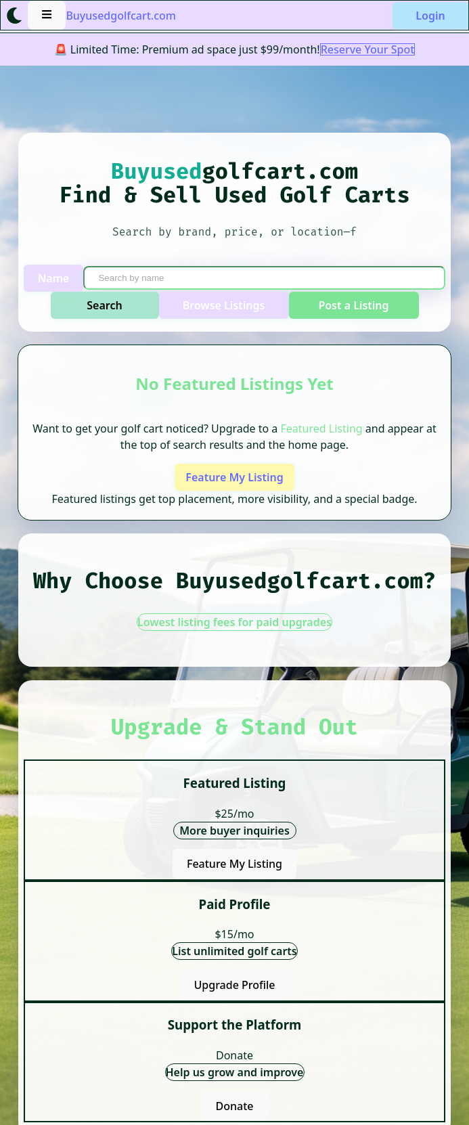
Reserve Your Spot (368, 49)
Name (54, 278)
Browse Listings (224, 305)
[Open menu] (47, 15)
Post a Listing (353, 305)
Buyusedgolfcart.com (121, 15)
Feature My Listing (234, 477)
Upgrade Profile (234, 984)
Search (104, 305)
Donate (235, 1106)
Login (430, 15)
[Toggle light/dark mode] (14, 15)
